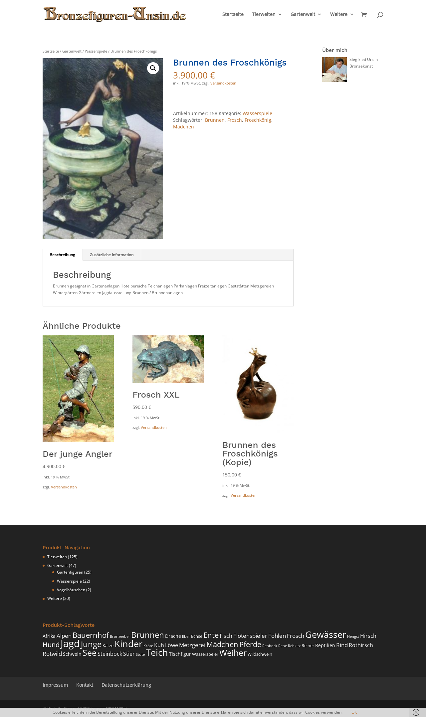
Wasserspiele (96, 51)
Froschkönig (258, 120)
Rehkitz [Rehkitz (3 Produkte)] (294, 645)
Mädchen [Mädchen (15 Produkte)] (222, 644)
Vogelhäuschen (71, 590)
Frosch (234, 120)
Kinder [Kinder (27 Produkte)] (128, 643)
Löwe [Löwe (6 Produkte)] (171, 645)
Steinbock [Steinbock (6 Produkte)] (110, 653)
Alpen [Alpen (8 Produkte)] (64, 635)
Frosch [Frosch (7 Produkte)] (295, 635)
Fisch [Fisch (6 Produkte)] (226, 635)
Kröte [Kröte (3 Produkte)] (148, 645)
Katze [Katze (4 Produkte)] (108, 645)
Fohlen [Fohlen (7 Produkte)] (277, 635)
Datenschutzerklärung (126, 685)
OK (354, 712)
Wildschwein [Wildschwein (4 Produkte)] (260, 654)
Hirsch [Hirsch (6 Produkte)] (368, 635)
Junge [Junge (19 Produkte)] (91, 643)
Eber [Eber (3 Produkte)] (186, 636)
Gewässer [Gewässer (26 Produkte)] (325, 634)
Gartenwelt (303, 14)
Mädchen (183, 126)
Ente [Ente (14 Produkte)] (211, 635)
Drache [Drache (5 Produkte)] (173, 636)
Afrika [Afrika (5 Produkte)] (49, 636)
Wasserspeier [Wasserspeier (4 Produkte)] (205, 654)
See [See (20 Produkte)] (90, 652)
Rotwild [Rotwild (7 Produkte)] (52, 653)
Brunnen (215, 120)
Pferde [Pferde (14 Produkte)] (250, 644)
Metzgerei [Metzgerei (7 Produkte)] (192, 645)
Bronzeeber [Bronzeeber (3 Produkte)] (120, 636)
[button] (153, 68)
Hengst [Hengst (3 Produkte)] (353, 636)
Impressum (55, 685)
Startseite (233, 14)
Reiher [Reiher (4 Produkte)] (308, 645)
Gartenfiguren (70, 572)
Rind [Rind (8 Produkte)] (342, 645)
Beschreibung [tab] (62, 255)
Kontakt (84, 685)
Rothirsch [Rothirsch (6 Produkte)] (361, 645)
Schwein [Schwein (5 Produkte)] (72, 654)
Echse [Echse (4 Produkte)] (196, 636)
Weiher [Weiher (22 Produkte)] (233, 652)
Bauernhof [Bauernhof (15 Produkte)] (91, 635)
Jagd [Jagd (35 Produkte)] (70, 643)
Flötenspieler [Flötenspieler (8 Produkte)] (250, 635)
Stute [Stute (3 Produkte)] (140, 654)
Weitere (338, 14)
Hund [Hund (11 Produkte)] (51, 644)
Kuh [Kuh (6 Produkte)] (159, 645)
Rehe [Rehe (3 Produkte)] (282, 645)
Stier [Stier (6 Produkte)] (129, 653)
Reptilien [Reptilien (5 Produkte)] (325, 645)
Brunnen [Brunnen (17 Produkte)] (147, 634)
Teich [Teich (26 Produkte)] (157, 652)
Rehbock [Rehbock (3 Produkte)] (269, 645)
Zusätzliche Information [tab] (111, 255)
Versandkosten (223, 83)
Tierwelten (264, 14)
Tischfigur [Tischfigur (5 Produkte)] (180, 654)
